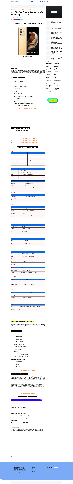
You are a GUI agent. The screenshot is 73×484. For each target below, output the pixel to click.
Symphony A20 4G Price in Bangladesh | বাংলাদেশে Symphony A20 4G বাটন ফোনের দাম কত (56, 43)
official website (32, 379)
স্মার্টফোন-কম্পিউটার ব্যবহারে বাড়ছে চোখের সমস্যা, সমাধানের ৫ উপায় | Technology (55, 28)
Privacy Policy (34, 468)
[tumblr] (57, 467)
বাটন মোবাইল (56, 36)
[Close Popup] (1, 479)
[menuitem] (22, 1)
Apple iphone (52, 31)
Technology (52, 21)
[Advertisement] (59, 110)
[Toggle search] (61, 2)
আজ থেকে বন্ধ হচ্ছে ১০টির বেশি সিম (56, 22)
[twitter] (53, 467)
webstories (34, 471)
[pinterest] (47, 467)
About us (33, 467)
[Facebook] (58, 1)
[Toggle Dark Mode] (60, 1)
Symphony (56, 41)
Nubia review (52, 46)
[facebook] (51, 467)
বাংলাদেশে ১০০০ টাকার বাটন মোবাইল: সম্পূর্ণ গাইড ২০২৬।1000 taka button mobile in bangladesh (56, 38)
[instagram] (55, 467)
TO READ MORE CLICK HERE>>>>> (28, 108)
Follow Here (54, 12)
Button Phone (52, 36)
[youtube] (49, 467)
